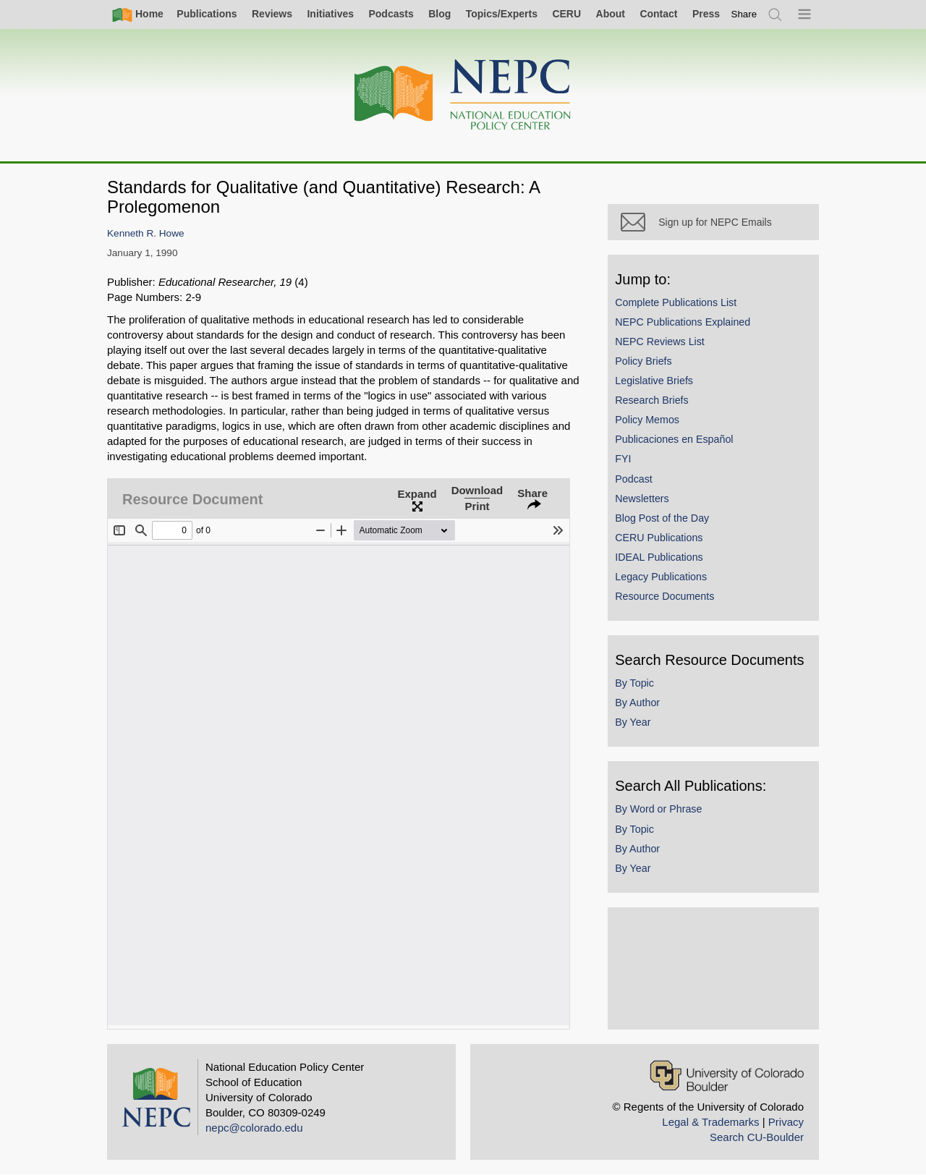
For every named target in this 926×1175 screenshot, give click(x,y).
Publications (207, 14)
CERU (566, 14)
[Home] (463, 95)
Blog (439, 14)
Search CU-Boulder (757, 1137)
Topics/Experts (502, 14)
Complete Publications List (677, 303)
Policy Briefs (644, 362)
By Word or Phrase (659, 810)
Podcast (635, 479)
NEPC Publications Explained (684, 322)
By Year (634, 723)
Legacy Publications (662, 578)
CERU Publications (660, 538)
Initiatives (330, 14)
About (610, 14)
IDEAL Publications (660, 558)
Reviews (272, 14)
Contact (658, 14)
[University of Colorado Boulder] (727, 1075)
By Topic (635, 684)
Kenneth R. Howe (145, 233)
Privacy (786, 1122)
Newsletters (643, 499)
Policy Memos (648, 421)
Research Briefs (652, 401)
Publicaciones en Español (675, 440)
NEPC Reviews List (661, 342)
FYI (624, 460)
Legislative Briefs (655, 382)
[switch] (744, 14)
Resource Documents (665, 597)
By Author (638, 704)
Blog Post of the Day (663, 519)
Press (706, 14)
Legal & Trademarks (710, 1122)
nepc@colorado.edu (254, 1127)
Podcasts (390, 14)
